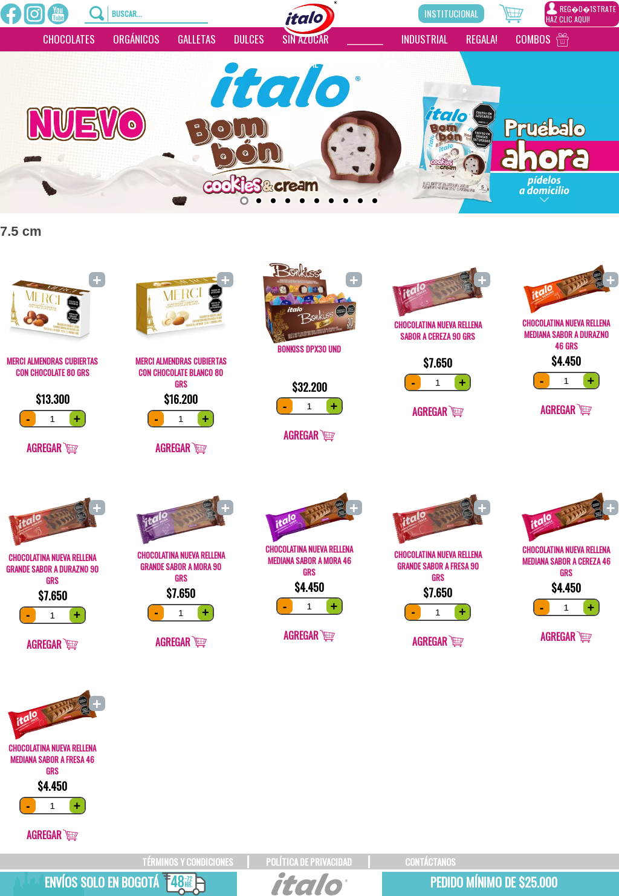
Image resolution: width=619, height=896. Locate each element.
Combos (533, 39)
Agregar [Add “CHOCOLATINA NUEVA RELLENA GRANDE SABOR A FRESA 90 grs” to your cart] (429, 641)
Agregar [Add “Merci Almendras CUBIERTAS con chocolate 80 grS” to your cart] (44, 448)
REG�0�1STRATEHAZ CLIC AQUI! (581, 13)
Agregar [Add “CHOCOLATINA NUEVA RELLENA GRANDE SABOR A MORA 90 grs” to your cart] (172, 642)
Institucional (451, 13)
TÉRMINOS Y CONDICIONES (187, 861)
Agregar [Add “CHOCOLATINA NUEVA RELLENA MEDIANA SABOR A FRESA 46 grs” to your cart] (44, 835)
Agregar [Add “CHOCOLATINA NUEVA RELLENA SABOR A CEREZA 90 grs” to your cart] (429, 411)
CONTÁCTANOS (430, 861)
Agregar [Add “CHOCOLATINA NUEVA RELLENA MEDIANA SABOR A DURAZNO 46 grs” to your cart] (557, 410)
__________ (365, 39)
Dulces (249, 39)
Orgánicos (136, 39)
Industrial (424, 39)
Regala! (481, 39)
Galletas (197, 39)
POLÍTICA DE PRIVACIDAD (309, 861)
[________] (355, 63)
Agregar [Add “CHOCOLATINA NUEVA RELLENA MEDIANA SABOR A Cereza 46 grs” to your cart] (557, 636)
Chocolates (69, 39)
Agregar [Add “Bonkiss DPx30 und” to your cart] (301, 435)
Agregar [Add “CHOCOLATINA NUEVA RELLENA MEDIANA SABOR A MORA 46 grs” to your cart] (301, 635)
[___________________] (337, 63)
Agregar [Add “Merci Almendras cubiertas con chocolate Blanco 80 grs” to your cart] (172, 448)
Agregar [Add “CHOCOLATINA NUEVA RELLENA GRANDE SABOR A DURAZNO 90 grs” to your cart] (44, 644)
